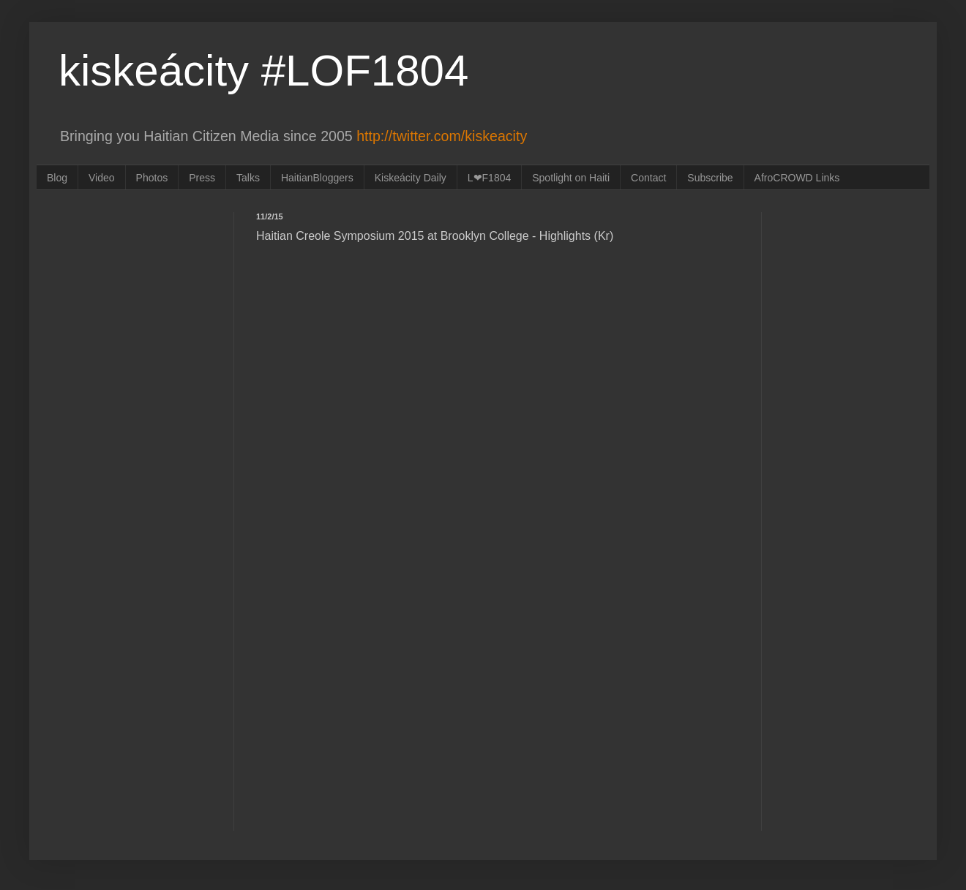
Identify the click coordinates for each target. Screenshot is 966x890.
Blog (57, 178)
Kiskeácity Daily (410, 178)
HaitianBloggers (317, 178)
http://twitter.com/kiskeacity (441, 136)
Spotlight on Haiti (571, 178)
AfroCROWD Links (797, 178)
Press (202, 178)
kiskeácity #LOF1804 (263, 70)
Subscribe (710, 178)
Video (102, 178)
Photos (152, 178)
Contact (648, 178)
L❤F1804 (489, 178)
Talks (248, 178)
